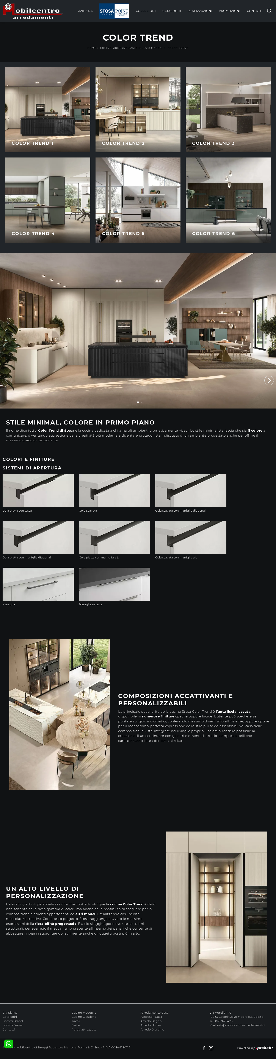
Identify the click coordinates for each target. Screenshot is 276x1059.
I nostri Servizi (13, 1025)
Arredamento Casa (155, 1012)
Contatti (255, 11)
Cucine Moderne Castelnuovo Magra (131, 48)
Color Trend (178, 48)
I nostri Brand (13, 1021)
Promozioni (229, 11)
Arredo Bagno (151, 1021)
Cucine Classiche (84, 1016)
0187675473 (224, 1021)
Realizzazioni (200, 11)
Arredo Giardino (152, 1029)
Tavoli (76, 1021)
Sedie (76, 1025)
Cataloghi (171, 11)
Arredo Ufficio (151, 1025)
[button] (269, 380)
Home (92, 48)
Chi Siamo (10, 1012)
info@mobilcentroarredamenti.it (241, 1025)
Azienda (85, 11)
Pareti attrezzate (84, 1029)
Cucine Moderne (84, 1012)
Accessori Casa (151, 1016)
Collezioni (146, 11)
